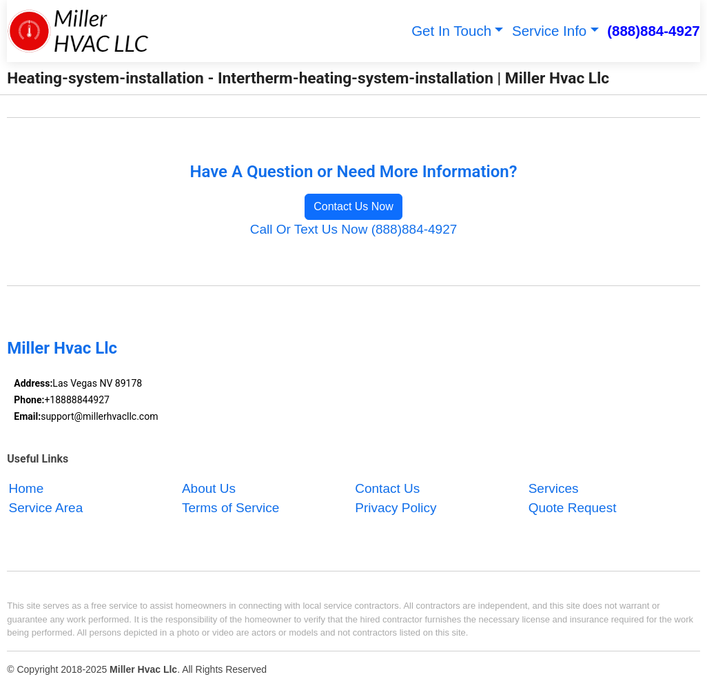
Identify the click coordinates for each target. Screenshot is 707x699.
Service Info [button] (549, 31)
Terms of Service (230, 508)
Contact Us (387, 488)
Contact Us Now (353, 206)
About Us (209, 488)
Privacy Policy (395, 508)
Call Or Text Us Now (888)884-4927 (354, 229)
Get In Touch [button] (451, 31)
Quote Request (573, 508)
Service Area (46, 508)
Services (554, 488)
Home (26, 488)
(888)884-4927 (653, 31)
